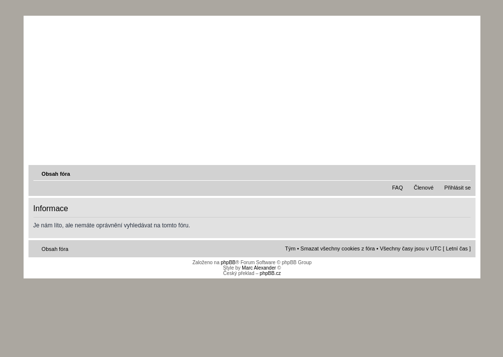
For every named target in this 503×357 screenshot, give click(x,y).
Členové (423, 188)
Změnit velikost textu (464, 173)
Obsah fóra (56, 174)
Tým (290, 248)
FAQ (397, 188)
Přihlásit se (458, 188)
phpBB (228, 262)
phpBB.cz (270, 273)
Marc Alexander (259, 268)
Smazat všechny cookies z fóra (338, 248)
